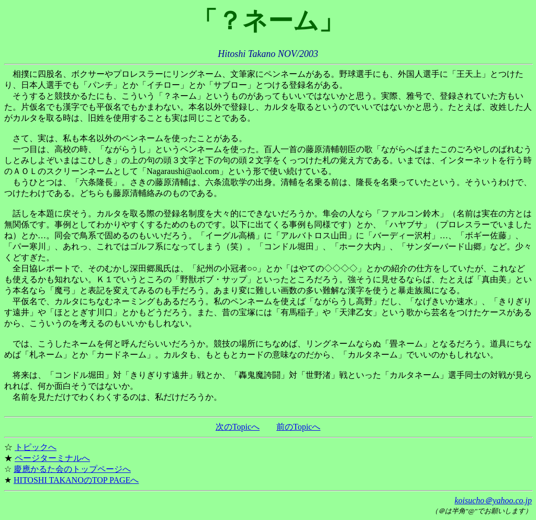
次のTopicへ (238, 426)
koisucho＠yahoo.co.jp (493, 500)
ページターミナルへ (52, 458)
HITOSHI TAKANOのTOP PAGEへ (76, 480)
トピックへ (36, 447)
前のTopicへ (298, 426)
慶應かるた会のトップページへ (72, 469)
